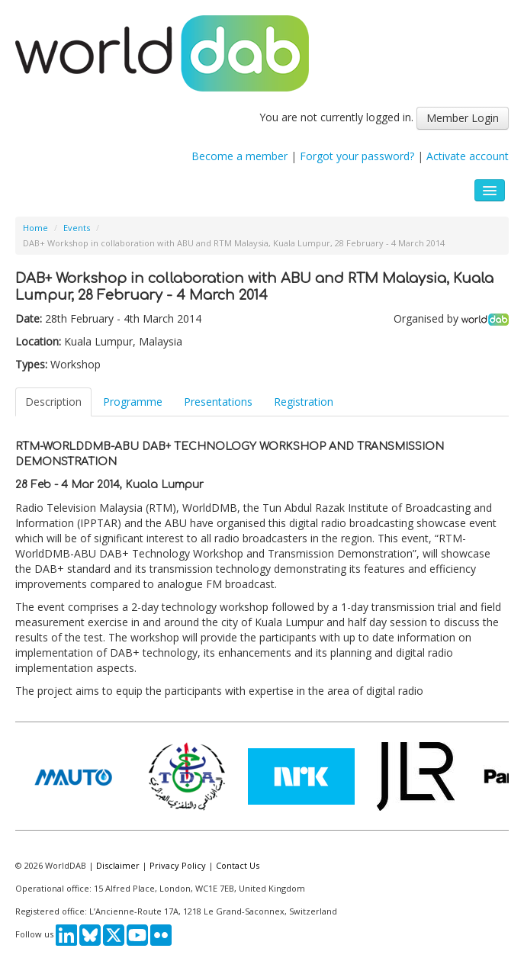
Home (35, 227)
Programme (132, 401)
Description (53, 401)
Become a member (239, 156)
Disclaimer (118, 865)
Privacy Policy (177, 865)
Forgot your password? (357, 156)
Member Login (462, 118)
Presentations (218, 401)
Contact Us (237, 865)
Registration (303, 401)
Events (76, 227)
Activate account (467, 156)
